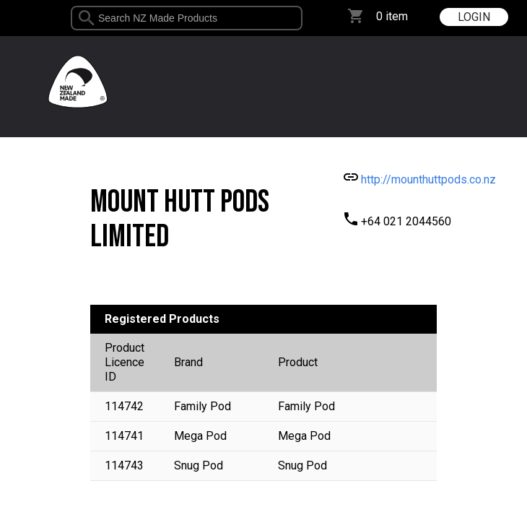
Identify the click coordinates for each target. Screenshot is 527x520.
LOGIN (474, 17)
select (297, 18)
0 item (392, 16)
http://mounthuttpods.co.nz (428, 179)
